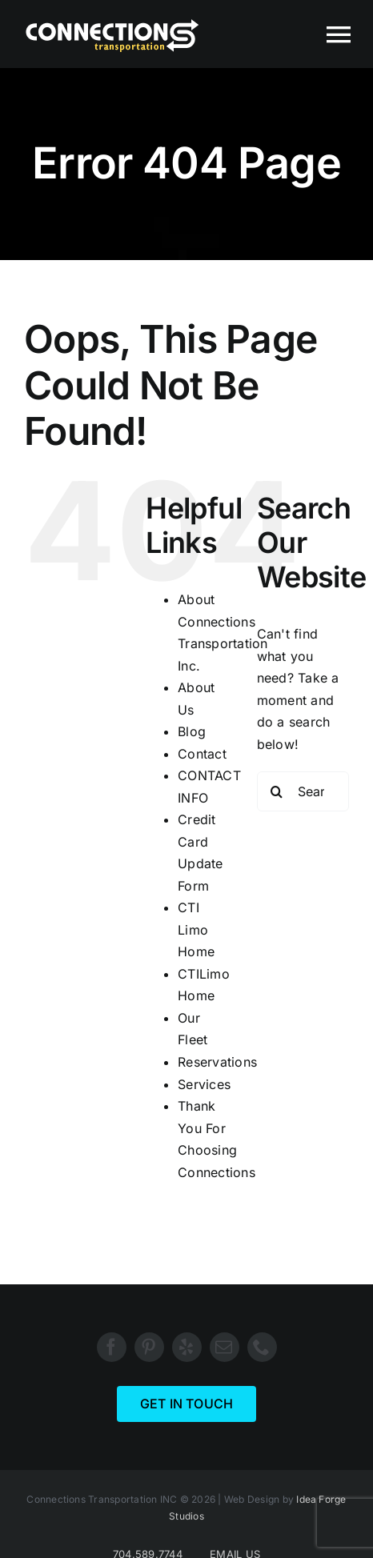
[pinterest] (149, 1347)
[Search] (277, 791)
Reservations (217, 1062)
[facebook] (111, 1347)
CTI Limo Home (196, 929)
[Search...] (303, 791)
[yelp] (187, 1347)
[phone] (262, 1347)
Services (204, 1084)
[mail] (224, 1347)
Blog (192, 731)
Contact (202, 754)
